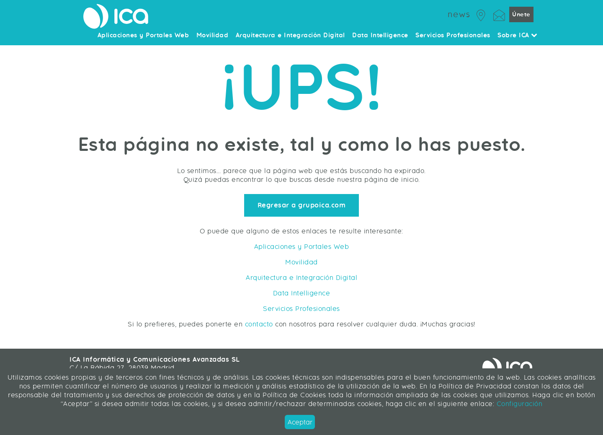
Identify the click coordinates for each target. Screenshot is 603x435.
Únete (521, 14)
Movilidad (301, 262)
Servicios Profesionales (301, 308)
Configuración (518, 403)
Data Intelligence (301, 293)
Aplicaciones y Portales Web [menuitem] (143, 35)
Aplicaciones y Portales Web (301, 246)
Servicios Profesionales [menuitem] (452, 35)
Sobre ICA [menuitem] (517, 35)
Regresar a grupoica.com (302, 205)
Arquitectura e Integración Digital (301, 277)
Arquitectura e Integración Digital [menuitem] (290, 35)
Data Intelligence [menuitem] (380, 35)
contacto (259, 324)
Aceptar (300, 422)
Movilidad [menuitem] (212, 35)
